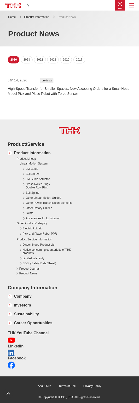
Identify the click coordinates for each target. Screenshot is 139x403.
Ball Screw (32, 174)
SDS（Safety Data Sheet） (40, 263)
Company (22, 296)
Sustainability (26, 314)
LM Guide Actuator (37, 179)
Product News (28, 273)
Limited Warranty (33, 258)
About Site (44, 386)
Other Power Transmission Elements (49, 202)
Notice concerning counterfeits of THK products (47, 251)
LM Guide (32, 168)
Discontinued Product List (39, 244)
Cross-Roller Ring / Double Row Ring (38, 185)
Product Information (36, 17)
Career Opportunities (33, 323)
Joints (29, 213)
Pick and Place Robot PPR (40, 233)
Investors (22, 305)
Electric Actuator (33, 228)
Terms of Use (67, 386)
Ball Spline (32, 192)
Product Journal (29, 268)
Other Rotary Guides (39, 208)
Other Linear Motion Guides (43, 197)
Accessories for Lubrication (43, 218)
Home (12, 17)
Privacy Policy (92, 386)
